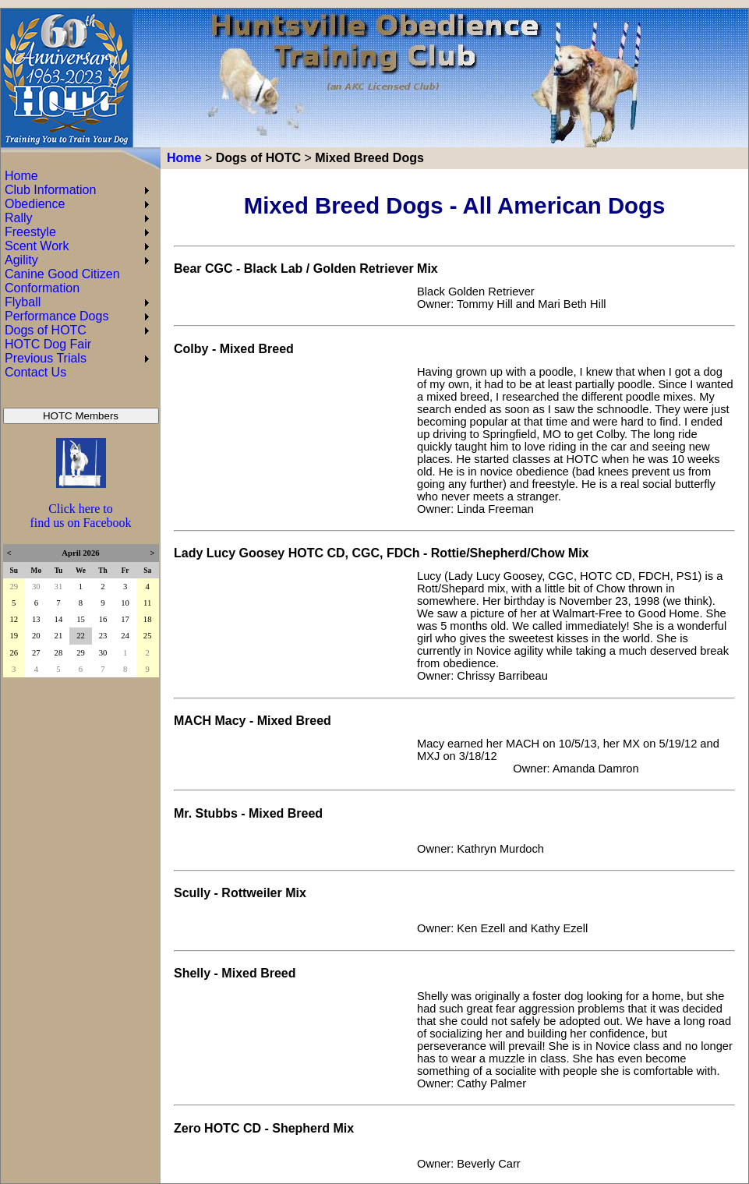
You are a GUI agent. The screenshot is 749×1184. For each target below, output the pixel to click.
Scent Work (37, 246)
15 (80, 619)
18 (147, 619)
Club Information (50, 189)
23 (103, 635)
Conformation (42, 288)
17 (125, 619)
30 (36, 586)
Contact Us (35, 372)
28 (59, 653)
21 (59, 635)
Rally (19, 217)
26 (13, 653)
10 (125, 603)
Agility (21, 260)
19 (13, 635)
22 (80, 635)
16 (103, 619)
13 (36, 619)
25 (147, 635)
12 (13, 619)
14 (59, 619)
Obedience (35, 203)
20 (36, 635)
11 (147, 603)
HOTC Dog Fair (48, 344)
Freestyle (30, 232)
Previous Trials (46, 358)
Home (184, 157)
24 (125, 635)
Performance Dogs (56, 316)
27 (36, 653)
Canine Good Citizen (62, 274)
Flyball (23, 302)
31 (59, 586)
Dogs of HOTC (258, 157)
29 (13, 586)
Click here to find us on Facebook (80, 515)
